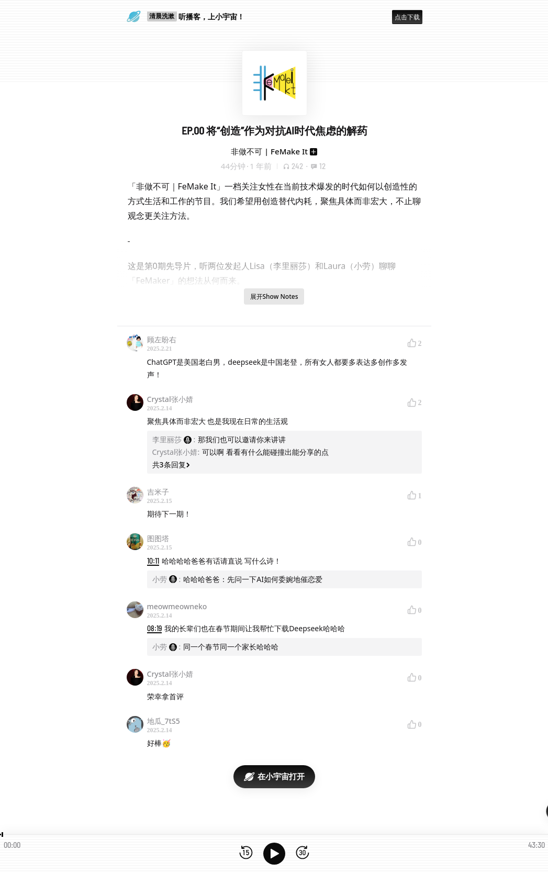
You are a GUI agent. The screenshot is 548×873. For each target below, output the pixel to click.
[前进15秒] (302, 853)
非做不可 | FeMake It (269, 151)
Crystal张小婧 (170, 399)
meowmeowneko (177, 606)
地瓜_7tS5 (163, 721)
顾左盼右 (161, 339)
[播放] (274, 854)
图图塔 (158, 538)
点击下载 (407, 17)
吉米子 (158, 492)
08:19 (154, 628)
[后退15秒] (246, 853)
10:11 (153, 560)
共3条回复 (171, 464)
